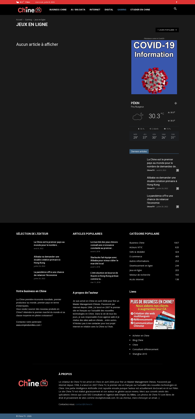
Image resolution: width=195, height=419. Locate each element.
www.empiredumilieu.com (28, 325)
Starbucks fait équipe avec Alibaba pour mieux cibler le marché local (104, 260)
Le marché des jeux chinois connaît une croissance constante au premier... (104, 245)
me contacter (94, 323)
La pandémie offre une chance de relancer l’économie (160, 199)
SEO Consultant (95, 394)
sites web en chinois (93, 320)
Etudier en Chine (140, 9)
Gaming (121, 9)
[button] (175, 9)
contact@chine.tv (83, 404)
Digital (109, 9)
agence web (109, 317)
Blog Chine (138, 340)
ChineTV (150, 170)
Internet (95, 9)
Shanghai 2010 (140, 353)
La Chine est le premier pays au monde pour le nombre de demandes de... (162, 163)
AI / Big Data (78, 9)
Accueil (19, 19)
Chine (135, 344)
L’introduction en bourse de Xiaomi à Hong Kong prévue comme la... (104, 276)
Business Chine (58, 9)
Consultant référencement (145, 349)
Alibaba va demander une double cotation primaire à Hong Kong (162, 181)
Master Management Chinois (86, 304)
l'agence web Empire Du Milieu (121, 394)
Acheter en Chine (141, 335)
